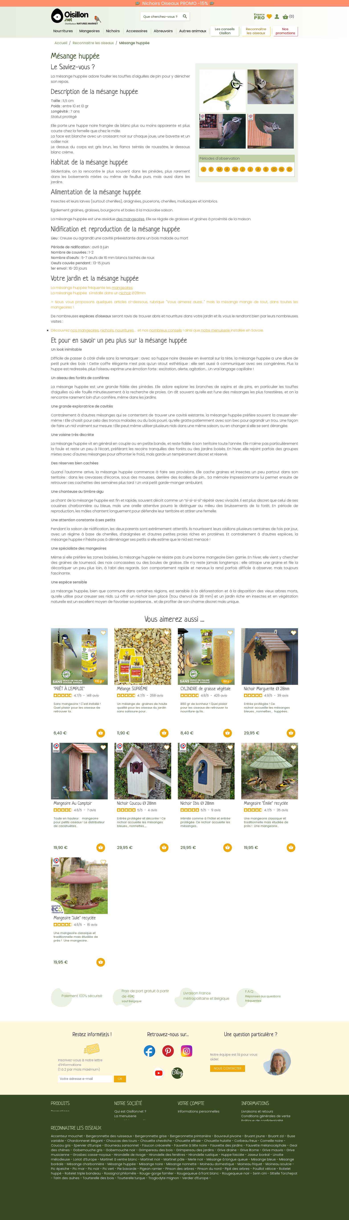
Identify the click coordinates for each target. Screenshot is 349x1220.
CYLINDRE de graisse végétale (206, 689)
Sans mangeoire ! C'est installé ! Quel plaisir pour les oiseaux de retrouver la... (77, 707)
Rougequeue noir (236, 1189)
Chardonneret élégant (85, 1156)
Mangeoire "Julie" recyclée (75, 918)
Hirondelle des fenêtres (167, 1170)
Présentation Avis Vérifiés (134, 1130)
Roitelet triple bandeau (83, 1189)
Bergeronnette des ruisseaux (109, 1152)
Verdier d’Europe (195, 1194)
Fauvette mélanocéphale (266, 1161)
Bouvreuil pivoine (227, 1152)
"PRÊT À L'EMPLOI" (69, 689)
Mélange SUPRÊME (132, 689)
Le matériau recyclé (130, 1121)
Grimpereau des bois (156, 1166)
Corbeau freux (245, 1156)
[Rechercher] (165, 16)
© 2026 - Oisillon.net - (174, 1206)
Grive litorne (249, 1166)
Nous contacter (227, 1068)
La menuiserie (125, 1116)
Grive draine (227, 1166)
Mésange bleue (263, 1175)
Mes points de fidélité (194, 1121)
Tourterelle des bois (98, 1194)
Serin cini (260, 1189)
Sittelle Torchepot (283, 1189)
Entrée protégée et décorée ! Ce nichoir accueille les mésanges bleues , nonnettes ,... (141, 822)
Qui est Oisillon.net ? (130, 1111)
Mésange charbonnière (85, 1180)
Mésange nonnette (181, 1180)
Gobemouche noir (120, 1166)
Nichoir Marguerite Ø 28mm (266, 689)
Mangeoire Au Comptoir (73, 803)
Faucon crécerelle (156, 1161)
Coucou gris (61, 1161)
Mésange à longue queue (227, 1175)
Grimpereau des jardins (195, 1166)
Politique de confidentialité (262, 1121)
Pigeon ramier (151, 1184)
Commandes (188, 1116)
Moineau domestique (217, 1180)
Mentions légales (254, 1125)
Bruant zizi (276, 1152)
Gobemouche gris (87, 1166)
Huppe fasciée (232, 1170)
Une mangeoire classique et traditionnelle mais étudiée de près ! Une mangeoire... (266, 822)
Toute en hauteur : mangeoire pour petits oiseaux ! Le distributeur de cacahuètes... (79, 822)
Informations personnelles (198, 1111)
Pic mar (79, 1184)
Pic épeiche (60, 1184)
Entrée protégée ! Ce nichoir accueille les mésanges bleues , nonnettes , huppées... (267, 707)
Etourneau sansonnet (122, 1161)
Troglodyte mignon (163, 1194)
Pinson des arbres (179, 1184)
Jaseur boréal (259, 1170)
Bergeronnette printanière (190, 1152)
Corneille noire (271, 1156)
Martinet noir (150, 1175)
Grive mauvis (272, 1166)
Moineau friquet (249, 1180)
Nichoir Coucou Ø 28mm (136, 803)
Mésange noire (151, 1180)
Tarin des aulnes (66, 1194)
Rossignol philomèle (120, 1189)
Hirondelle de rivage (130, 1170)
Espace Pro (123, 1135)
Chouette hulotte (217, 1156)
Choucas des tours (121, 1156)
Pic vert (108, 1184)
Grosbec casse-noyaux (92, 1170)
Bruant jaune (255, 1152)
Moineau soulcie (279, 1180)
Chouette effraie (188, 1156)
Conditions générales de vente (265, 1116)
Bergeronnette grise (151, 1152)
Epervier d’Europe (87, 1161)
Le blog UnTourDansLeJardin (136, 1125)
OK (120, 1079)
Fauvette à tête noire (190, 1161)
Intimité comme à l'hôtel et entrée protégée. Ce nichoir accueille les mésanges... (205, 822)
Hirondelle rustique (203, 1170)
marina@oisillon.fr (278, 1130)
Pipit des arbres (237, 1184)
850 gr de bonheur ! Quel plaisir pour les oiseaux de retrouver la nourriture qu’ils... (204, 707)
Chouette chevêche (156, 1156)
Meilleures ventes (64, 1116)
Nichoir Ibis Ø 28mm (197, 803)
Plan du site (250, 1135)
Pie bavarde (126, 1184)
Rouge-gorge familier (157, 1189)
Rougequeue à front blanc (198, 1189)
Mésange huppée (122, 1180)
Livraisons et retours (257, 1111)
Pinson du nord (209, 1184)
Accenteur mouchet (67, 1152)
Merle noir (195, 1175)
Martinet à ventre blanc (118, 1175)
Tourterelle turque (131, 1194)
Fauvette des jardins (226, 1161)
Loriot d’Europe (85, 1175)
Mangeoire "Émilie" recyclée (266, 803)
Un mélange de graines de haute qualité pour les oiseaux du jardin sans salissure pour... (142, 707)
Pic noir (93, 1184)
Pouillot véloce (264, 1184)
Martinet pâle (174, 1175)
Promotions (60, 1111)
